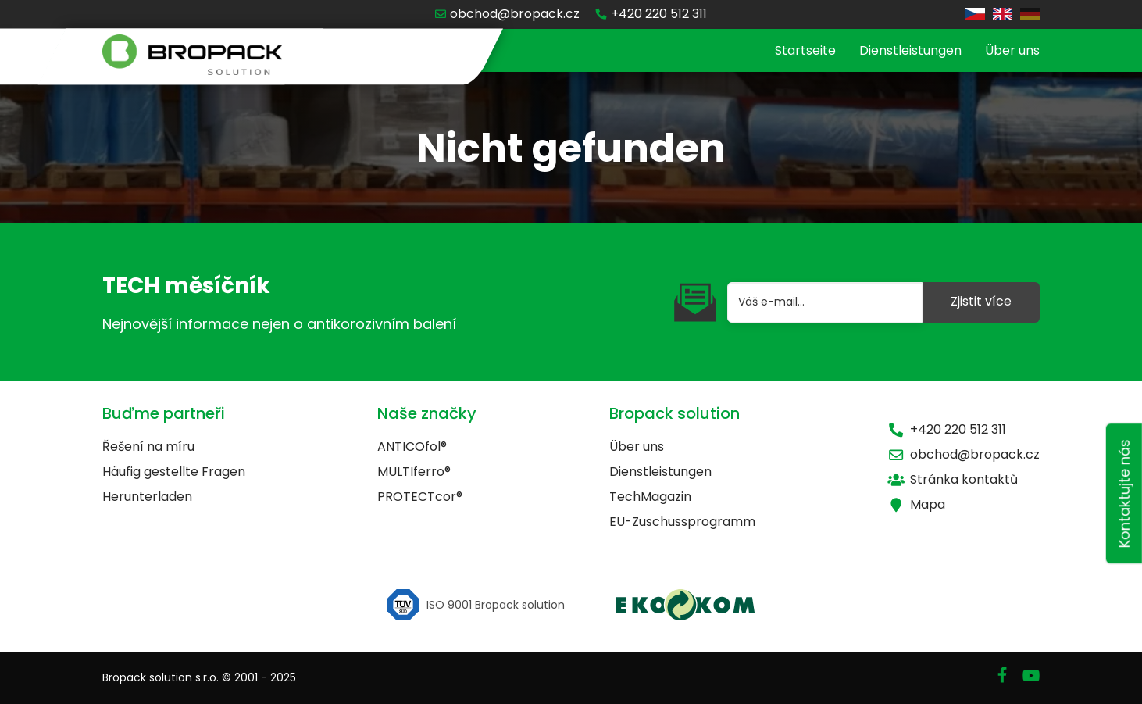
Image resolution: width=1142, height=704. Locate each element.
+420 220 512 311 (946, 429)
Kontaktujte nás (1124, 493)
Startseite (805, 50)
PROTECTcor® (419, 497)
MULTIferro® (414, 472)
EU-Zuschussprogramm (682, 522)
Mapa (916, 504)
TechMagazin (650, 497)
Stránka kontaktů (952, 479)
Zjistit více (981, 301)
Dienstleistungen (910, 50)
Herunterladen (147, 497)
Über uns (1012, 50)
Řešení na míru (148, 447)
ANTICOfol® (412, 447)
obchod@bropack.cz (963, 454)
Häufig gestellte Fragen (173, 472)
